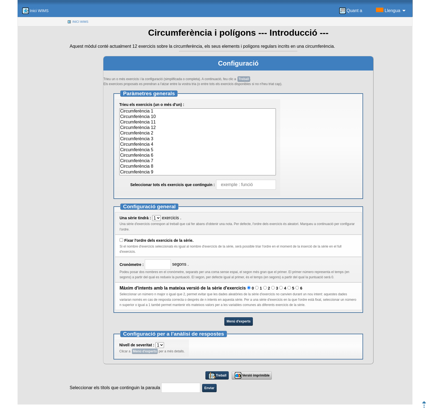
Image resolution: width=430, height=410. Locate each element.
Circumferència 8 (198, 166)
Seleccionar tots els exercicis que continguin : (172, 184)
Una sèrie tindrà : (135, 218)
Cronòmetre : (132, 264)
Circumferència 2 (198, 133)
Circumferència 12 (198, 128)
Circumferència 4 (198, 144)
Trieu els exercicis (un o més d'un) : (151, 104)
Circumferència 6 (198, 155)
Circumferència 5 (198, 150)
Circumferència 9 (198, 172)
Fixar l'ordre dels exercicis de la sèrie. (158, 240)
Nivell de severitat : (136, 345)
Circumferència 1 (198, 111)
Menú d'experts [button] (239, 321)
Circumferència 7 (198, 161)
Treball (244, 79)
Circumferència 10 (198, 117)
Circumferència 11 (198, 122)
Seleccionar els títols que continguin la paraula (115, 387)
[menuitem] (352, 10)
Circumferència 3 (198, 139)
